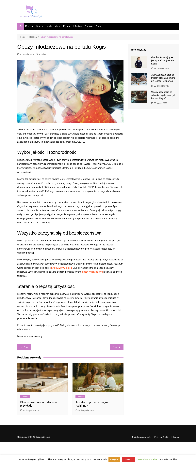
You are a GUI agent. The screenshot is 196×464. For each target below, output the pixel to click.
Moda (57, 26)
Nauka (39, 26)
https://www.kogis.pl (62, 267)
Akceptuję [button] (114, 459)
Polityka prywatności (141, 437)
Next (117, 347)
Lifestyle (77, 26)
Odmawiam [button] (128, 459)
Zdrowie (89, 26)
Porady (99, 26)
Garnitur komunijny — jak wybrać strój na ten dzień (162, 60)
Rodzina (29, 26)
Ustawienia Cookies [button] (147, 459)
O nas (176, 437)
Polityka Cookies (162, 437)
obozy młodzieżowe (92, 271)
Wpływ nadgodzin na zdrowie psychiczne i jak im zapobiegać (163, 95)
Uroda (49, 26)
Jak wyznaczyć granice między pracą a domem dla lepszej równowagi (163, 78)
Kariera (67, 26)
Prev (24, 347)
